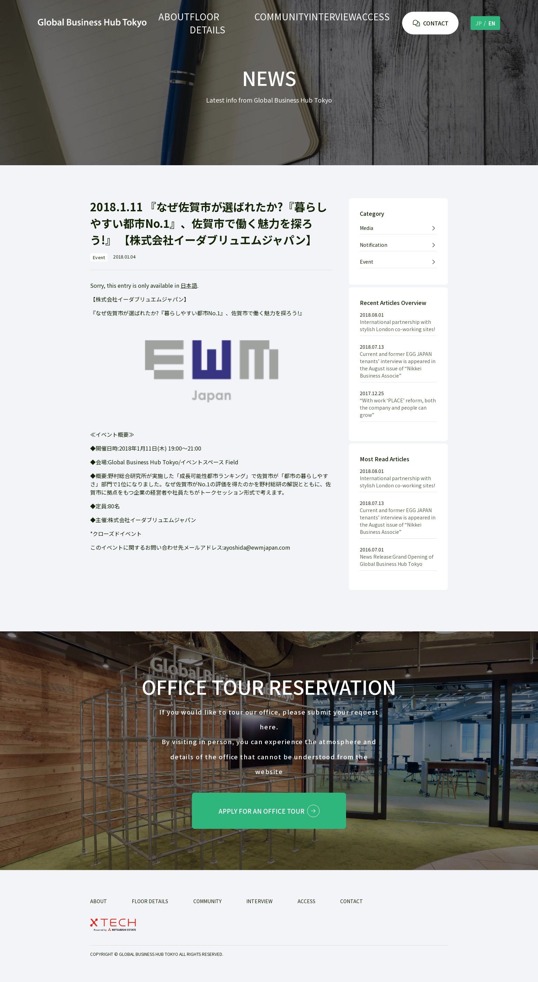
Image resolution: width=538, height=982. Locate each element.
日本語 (189, 285)
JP (478, 22)
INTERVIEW (327, 22)
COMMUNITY (279, 22)
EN (491, 22)
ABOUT (177, 22)
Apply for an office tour (269, 812)
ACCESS (370, 22)
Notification (373, 244)
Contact (351, 904)
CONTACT (430, 22)
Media (366, 227)
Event (366, 261)
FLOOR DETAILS (225, 22)
